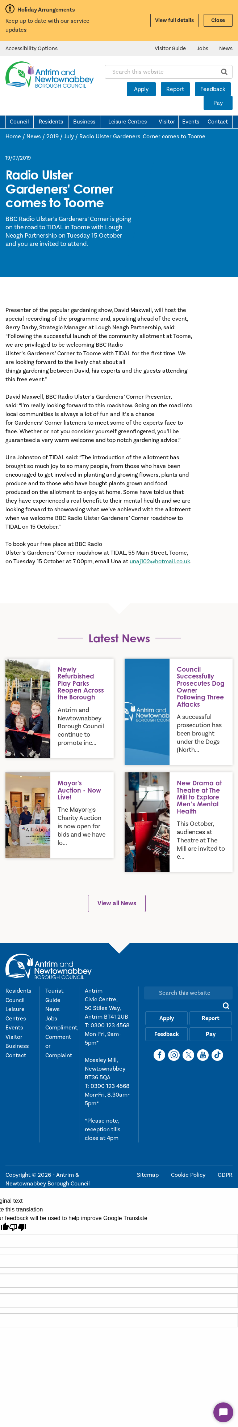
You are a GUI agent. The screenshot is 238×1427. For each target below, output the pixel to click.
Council (19, 121)
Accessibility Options (31, 48)
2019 (52, 136)
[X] (188, 1055)
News (226, 48)
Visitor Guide (170, 48)
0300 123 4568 (110, 1025)
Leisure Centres (127, 121)
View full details (174, 20)
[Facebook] (159, 1055)
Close (218, 20)
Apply (141, 89)
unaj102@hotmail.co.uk (160, 561)
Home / (15, 136)
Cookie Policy (189, 1175)
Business (84, 121)
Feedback (212, 89)
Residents (51, 121)
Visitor (167, 121)
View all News (116, 903)
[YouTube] (203, 1055)
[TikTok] (217, 1055)
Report (175, 89)
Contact (218, 121)
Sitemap (148, 1175)
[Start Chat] (223, 1412)
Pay (218, 103)
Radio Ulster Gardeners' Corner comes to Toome (142, 136)
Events (190, 121)
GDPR (225, 1175)
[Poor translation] (17, 1227)
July (69, 136)
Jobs (202, 48)
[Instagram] (174, 1055)
